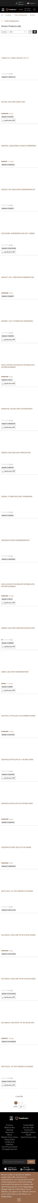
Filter (4, 32)
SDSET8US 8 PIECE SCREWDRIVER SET (15, 540)
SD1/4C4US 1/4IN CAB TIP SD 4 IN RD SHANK (18, 935)
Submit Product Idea (28, 1137)
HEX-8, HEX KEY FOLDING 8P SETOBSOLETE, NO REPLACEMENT (18, 585)
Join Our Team (28, 1127)
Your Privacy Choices (9, 1147)
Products (8, 15)
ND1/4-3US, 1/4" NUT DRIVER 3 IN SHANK (17, 1066)
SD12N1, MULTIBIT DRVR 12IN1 (13, 102)
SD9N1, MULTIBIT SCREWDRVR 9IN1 (15, 672)
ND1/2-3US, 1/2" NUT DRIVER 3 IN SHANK (17, 891)
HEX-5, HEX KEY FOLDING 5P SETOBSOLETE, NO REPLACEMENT (18, 366)
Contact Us (28, 1130)
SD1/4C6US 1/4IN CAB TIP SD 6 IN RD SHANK (18, 979)
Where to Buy (9, 1127)
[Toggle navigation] (34, 9)
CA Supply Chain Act (9, 1149)
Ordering (9, 1130)
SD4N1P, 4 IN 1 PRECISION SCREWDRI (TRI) (17, 277)
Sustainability (28, 1125)
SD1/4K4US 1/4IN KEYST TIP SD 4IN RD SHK (17, 1023)
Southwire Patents (28, 1132)
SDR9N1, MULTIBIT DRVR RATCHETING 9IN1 (18, 628)
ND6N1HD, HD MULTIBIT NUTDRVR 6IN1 (17, 409)
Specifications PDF (8, 120)
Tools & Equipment (20, 15)
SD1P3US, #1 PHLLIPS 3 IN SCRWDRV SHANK (18, 716)
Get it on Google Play (27, 1168)
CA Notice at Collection (9, 1143)
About (9, 1135)
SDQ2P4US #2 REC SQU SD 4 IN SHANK (16, 847)
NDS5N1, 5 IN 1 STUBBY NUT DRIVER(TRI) (17, 321)
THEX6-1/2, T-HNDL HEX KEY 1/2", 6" (15, 58)
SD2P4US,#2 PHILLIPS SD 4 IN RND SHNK (17, 759)
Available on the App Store (10, 1168)
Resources (9, 1132)
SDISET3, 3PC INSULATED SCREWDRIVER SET (18, 189)
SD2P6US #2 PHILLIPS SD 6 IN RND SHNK (17, 803)
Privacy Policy (6, 1196)
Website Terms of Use (9, 1137)
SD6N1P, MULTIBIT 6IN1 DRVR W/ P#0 (15, 453)
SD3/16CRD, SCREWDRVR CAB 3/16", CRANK (18, 233)
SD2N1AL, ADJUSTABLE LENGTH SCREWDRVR (18, 146)
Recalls (28, 1135)
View (15, 1106)
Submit (31, 1162)
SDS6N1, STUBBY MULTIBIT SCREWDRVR (16, 496)
